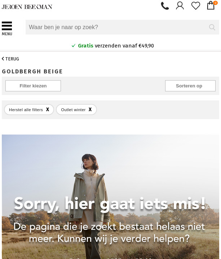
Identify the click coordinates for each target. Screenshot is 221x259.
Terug (10, 59)
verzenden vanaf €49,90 (112, 45)
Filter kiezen (33, 85)
